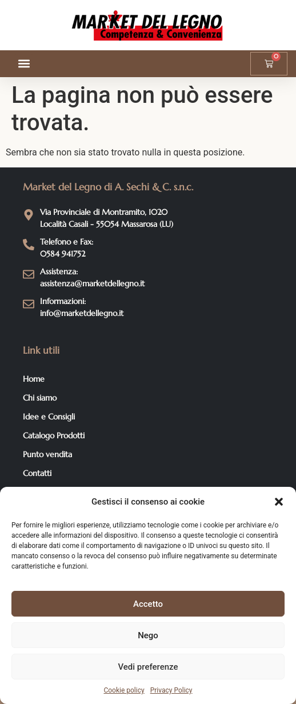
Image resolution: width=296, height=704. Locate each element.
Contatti (37, 473)
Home (34, 379)
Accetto (148, 604)
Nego (148, 635)
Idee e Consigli (49, 416)
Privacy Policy (171, 690)
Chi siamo (40, 398)
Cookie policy (123, 690)
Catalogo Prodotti (54, 435)
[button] (279, 501)
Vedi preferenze (148, 667)
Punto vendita (47, 454)
